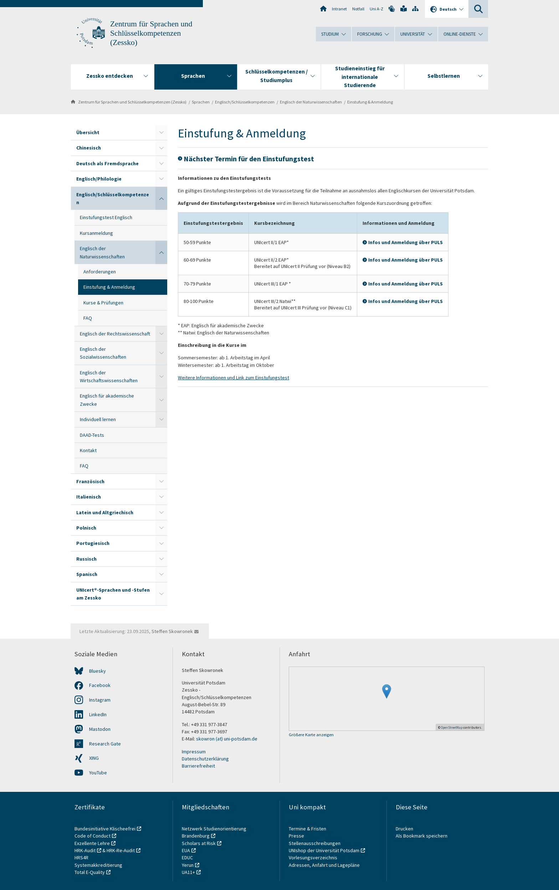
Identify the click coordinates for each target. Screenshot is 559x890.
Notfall (358, 8)
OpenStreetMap (451, 727)
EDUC (187, 857)
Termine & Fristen (308, 828)
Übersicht (87, 132)
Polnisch (86, 528)
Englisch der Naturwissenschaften (311, 102)
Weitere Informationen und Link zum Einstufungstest (233, 377)
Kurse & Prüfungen (103, 302)
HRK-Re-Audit (121, 850)
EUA (186, 850)
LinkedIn (98, 714)
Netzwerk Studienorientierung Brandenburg (214, 832)
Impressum (194, 751)
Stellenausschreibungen (314, 843)
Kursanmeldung (96, 233)
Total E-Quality (90, 872)
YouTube (98, 772)
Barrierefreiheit (198, 766)
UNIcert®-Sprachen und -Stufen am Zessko (113, 594)
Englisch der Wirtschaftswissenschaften (109, 376)
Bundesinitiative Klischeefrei (105, 828)
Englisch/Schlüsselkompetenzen (245, 102)
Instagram (100, 700)
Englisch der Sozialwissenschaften (103, 353)
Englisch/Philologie (99, 179)
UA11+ (188, 872)
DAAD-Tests (92, 435)
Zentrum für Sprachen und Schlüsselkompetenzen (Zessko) (151, 33)
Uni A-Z (376, 8)
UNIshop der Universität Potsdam (324, 850)
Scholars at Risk (199, 843)
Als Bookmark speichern (421, 836)
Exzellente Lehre (92, 843)
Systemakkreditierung (98, 865)
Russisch (86, 559)
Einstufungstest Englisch (106, 217)
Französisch (90, 481)
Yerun (188, 865)
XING (94, 758)
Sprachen (201, 102)
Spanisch (86, 574)
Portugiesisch (92, 543)
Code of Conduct (93, 836)
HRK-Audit (85, 850)
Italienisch (88, 497)
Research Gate (105, 743)
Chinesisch (88, 148)
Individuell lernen (98, 419)
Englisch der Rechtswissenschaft (115, 333)
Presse (297, 836)
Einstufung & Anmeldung (370, 102)
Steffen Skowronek (172, 631)
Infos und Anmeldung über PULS (405, 242)
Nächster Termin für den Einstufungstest (249, 158)
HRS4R (81, 857)
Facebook (100, 685)
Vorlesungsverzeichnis (313, 857)
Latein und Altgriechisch (104, 512)
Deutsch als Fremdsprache (107, 163)
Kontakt (88, 450)
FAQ (87, 318)
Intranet (339, 8)
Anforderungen (99, 271)
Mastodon (100, 729)
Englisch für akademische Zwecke (107, 400)
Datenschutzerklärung (205, 758)
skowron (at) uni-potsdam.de (226, 738)
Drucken (404, 828)
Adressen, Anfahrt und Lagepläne (324, 865)
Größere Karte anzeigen (311, 735)
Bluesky (97, 671)
